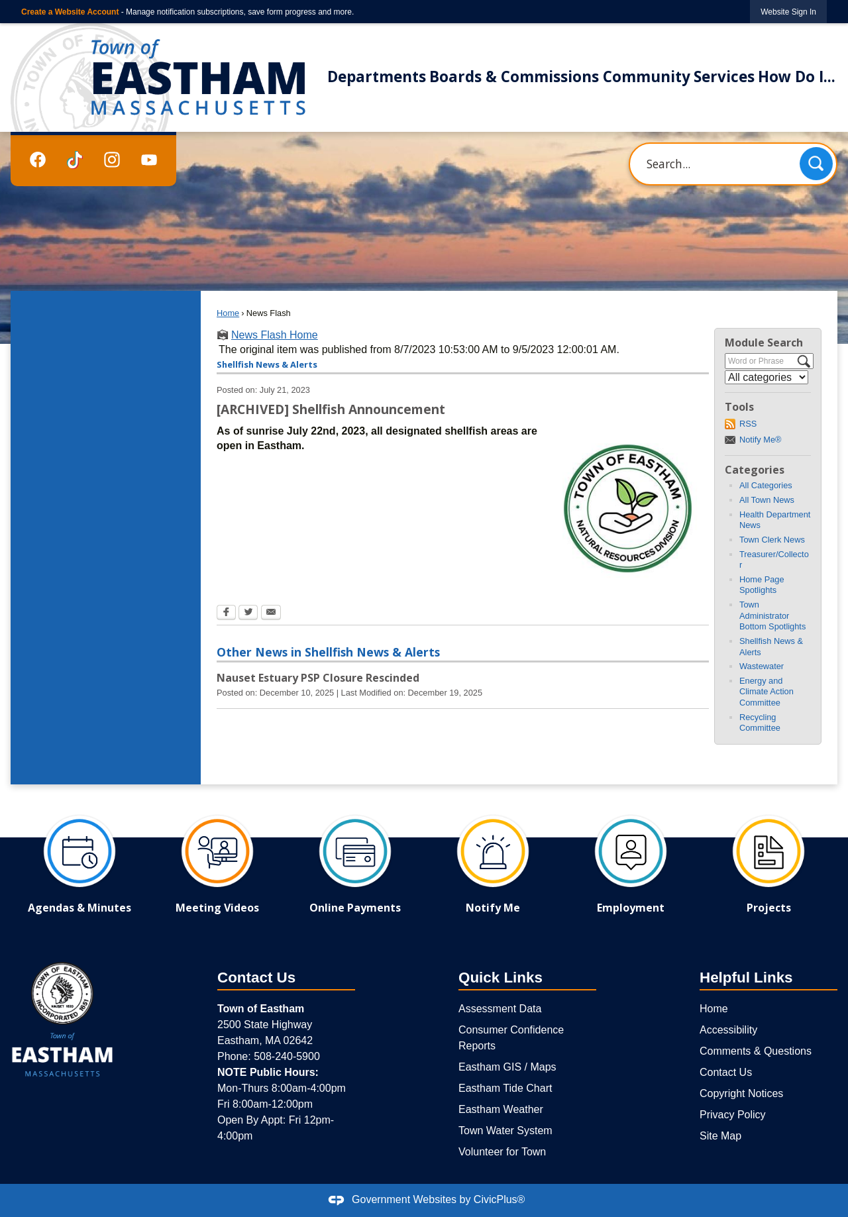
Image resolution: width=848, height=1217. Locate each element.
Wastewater (761, 666)
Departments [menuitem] (376, 76)
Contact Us (726, 1072)
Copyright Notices (741, 1093)
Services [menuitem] (724, 76)
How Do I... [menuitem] (796, 76)
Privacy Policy (733, 1114)
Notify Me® (760, 440)
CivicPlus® (499, 1199)
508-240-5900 (287, 1056)
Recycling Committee (759, 722)
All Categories (765, 485)
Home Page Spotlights (761, 585)
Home (228, 313)
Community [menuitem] (646, 76)
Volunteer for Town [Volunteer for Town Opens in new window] (502, 1151)
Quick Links (500, 977)
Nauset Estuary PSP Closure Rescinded (318, 677)
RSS (748, 424)
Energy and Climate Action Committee (766, 692)
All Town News (766, 500)
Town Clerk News (772, 540)
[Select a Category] (766, 377)
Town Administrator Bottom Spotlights (772, 615)
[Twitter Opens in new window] (248, 613)
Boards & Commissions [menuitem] (514, 76)
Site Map (720, 1135)
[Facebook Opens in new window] (226, 613)
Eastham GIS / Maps (507, 1067)
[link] (788, 11)
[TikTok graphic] (75, 160)
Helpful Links (746, 977)
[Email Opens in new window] (271, 613)
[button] (816, 163)
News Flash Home (274, 335)
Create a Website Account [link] (70, 12)
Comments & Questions (756, 1051)
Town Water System (505, 1130)
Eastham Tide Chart (505, 1088)
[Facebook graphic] (38, 159)
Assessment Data (499, 1008)
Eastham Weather (500, 1109)
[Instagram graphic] (112, 159)
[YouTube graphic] (149, 159)
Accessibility (728, 1029)
